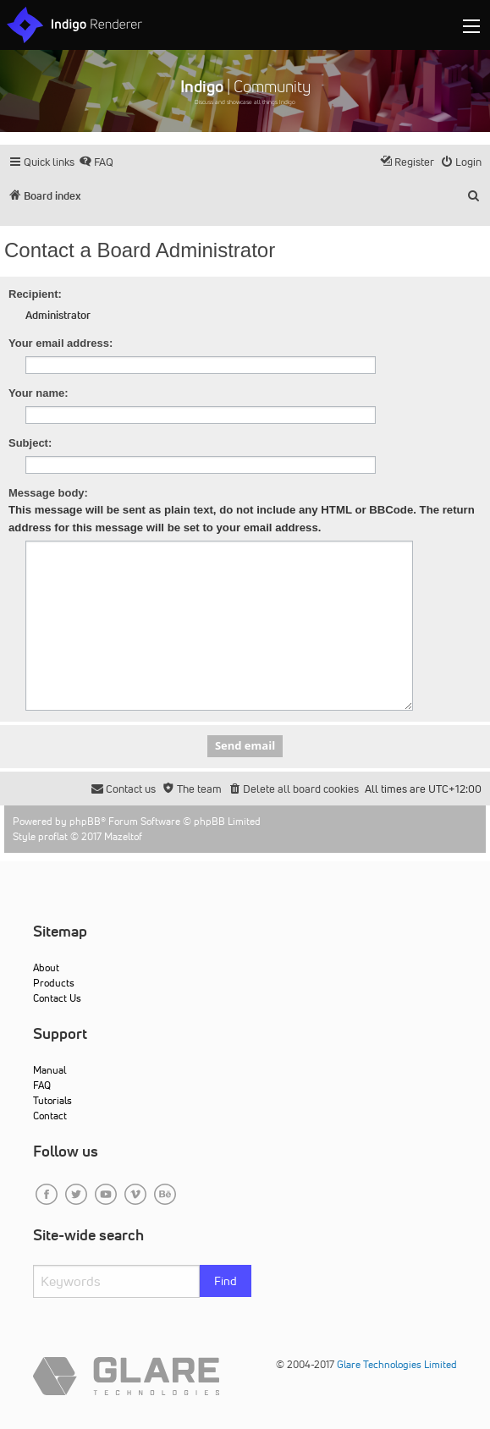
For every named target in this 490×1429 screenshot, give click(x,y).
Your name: (38, 392)
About (46, 967)
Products (53, 983)
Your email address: (60, 343)
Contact (50, 1115)
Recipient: (35, 294)
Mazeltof (123, 836)
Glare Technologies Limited (397, 1364)
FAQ (42, 1085)
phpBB (85, 821)
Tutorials (52, 1100)
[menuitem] (96, 162)
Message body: (48, 492)
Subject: (30, 442)
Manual (49, 1070)
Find (225, 1281)
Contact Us (57, 998)
